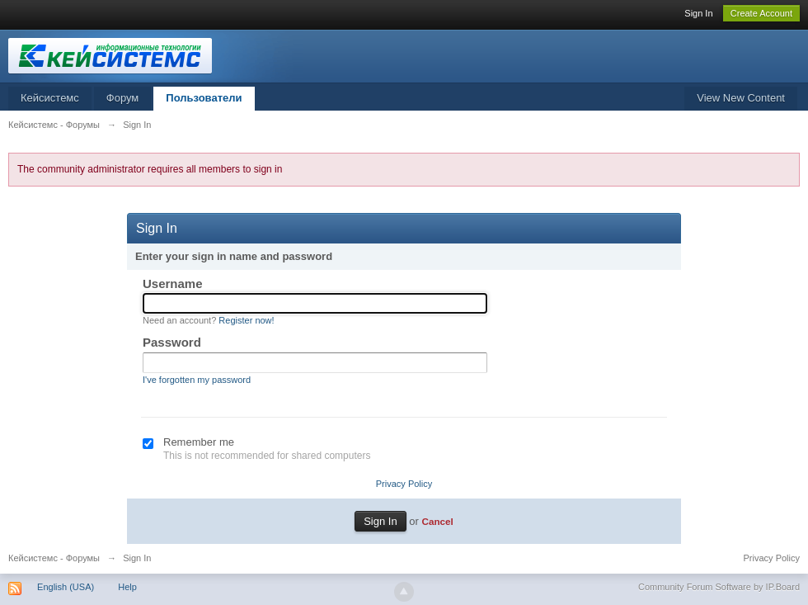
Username (173, 284)
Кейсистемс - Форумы (54, 558)
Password (172, 342)
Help (127, 587)
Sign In (698, 13)
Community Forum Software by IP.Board (719, 587)
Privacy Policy (404, 484)
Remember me (198, 442)
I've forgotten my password (197, 380)
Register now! (246, 320)
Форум (122, 98)
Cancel (437, 521)
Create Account (761, 13)
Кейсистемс (50, 98)
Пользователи (204, 98)
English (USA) (65, 587)
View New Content (741, 98)
